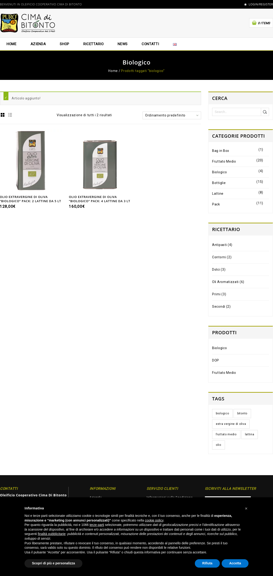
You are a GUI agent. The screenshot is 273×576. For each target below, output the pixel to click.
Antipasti (219, 245)
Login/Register (259, 4)
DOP (215, 360)
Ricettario (93, 44)
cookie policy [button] (154, 520)
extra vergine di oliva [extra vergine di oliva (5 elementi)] (231, 424)
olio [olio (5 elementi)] (218, 444)
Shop (64, 44)
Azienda (38, 44)
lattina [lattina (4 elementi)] (249, 434)
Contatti (150, 44)
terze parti (97, 525)
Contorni (219, 257)
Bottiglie (219, 183)
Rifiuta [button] (207, 563)
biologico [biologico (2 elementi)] (222, 413)
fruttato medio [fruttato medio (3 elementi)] (226, 434)
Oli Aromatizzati (225, 282)
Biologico (219, 172)
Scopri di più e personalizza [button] (53, 563)
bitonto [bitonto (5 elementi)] (242, 413)
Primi (216, 294)
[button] (246, 508)
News (123, 44)
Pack (216, 204)
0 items (264, 23)
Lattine (218, 193)
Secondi (218, 306)
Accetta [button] (235, 563)
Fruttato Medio (224, 161)
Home (12, 44)
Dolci (216, 269)
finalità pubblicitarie (52, 534)
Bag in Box (220, 151)
